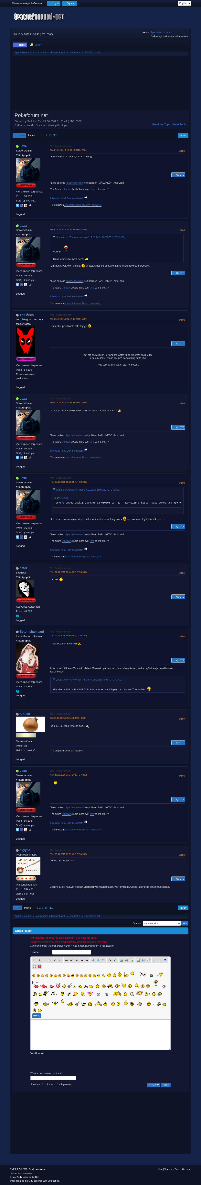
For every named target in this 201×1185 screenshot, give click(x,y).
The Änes (27, 315)
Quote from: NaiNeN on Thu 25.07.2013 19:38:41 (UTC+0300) (89, 679)
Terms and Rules (172, 1169)
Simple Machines (37, 1169)
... (44, 135)
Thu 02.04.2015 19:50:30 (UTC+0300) (68, 635)
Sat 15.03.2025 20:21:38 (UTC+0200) (68, 718)
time (92, 189)
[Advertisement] (100, 84)
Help (160, 1169)
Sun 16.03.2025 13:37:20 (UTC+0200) (68, 775)
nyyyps (25, 850)
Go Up (17, 908)
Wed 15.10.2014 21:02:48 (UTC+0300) (68, 402)
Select (63, 498)
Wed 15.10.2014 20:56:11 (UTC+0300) (68, 150)
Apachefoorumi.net (161, 32)
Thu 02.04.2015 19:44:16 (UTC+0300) (68, 572)
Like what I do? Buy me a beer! (69, 198)
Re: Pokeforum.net (60, 714)
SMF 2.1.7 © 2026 (18, 1169)
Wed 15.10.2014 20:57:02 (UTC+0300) (68, 229)
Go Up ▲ (186, 1169)
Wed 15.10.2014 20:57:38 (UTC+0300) (68, 319)
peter (23, 568)
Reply (183, 135)
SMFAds (13, 1173)
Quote (178, 175)
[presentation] (60, 1063)
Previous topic (161, 124)
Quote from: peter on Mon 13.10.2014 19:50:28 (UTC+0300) (88, 489)
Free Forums (26, 1173)
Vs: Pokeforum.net (60, 146)
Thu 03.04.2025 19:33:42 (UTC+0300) (68, 854)
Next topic (179, 124)
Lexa (23, 146)
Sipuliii (25, 714)
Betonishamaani (32, 631)
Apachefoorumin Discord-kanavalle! (82, 205)
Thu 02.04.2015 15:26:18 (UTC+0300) (68, 482)
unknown (66, 189)
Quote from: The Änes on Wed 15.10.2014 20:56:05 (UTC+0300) (90, 237)
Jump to (137, 923)
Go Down (19, 135)
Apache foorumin (74, 182)
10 (49, 135)
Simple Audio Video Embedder (24, 1177)
